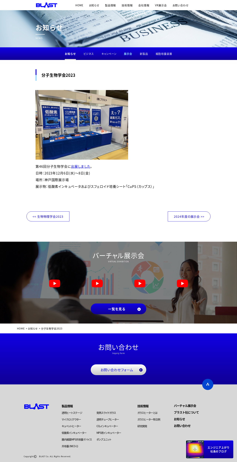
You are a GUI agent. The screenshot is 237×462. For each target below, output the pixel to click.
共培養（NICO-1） (70, 446)
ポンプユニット (103, 439)
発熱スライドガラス (106, 412)
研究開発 (142, 426)
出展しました (80, 166)
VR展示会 (161, 5)
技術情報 (127, 5)
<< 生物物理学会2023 (48, 216)
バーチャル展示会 (185, 405)
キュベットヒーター (71, 426)
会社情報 (143, 5)
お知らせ (94, 5)
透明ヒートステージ (72, 412)
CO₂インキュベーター (107, 426)
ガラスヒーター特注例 (148, 419)
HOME (79, 5)
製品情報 (110, 5)
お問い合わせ (180, 5)
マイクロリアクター (71, 419)
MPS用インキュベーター (108, 433)
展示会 (128, 53)
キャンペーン (108, 53)
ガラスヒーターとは (147, 412)
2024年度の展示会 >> (189, 216)
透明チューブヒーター (107, 419)
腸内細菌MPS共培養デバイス (77, 439)
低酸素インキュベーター (74, 433)
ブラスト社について (186, 412)
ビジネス (89, 53)
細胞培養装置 (164, 53)
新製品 (144, 53)
